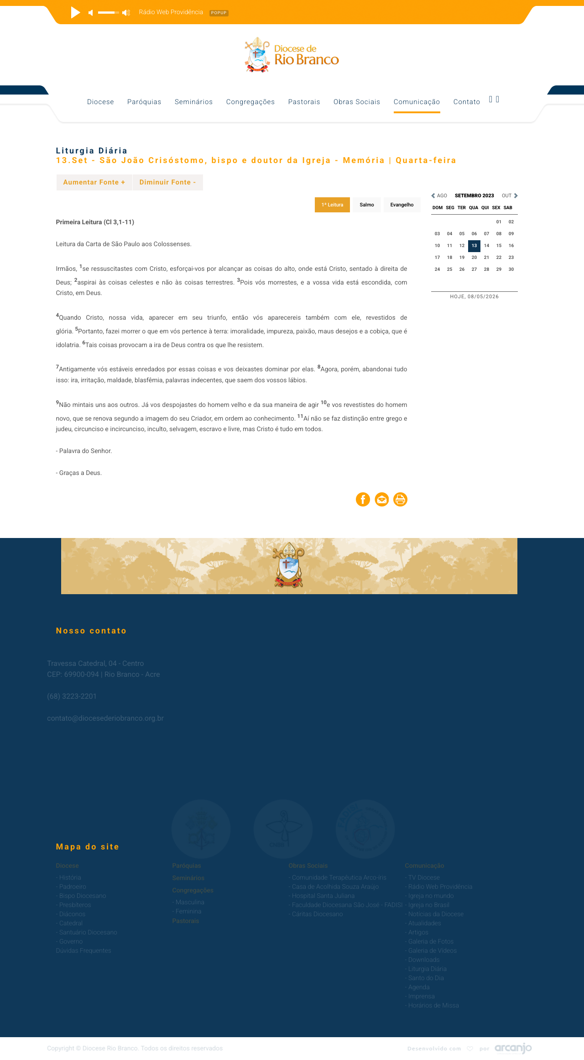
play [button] (74, 12)
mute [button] (92, 12)
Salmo (367, 205)
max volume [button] (126, 12)
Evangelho (402, 205)
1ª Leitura (333, 205)
